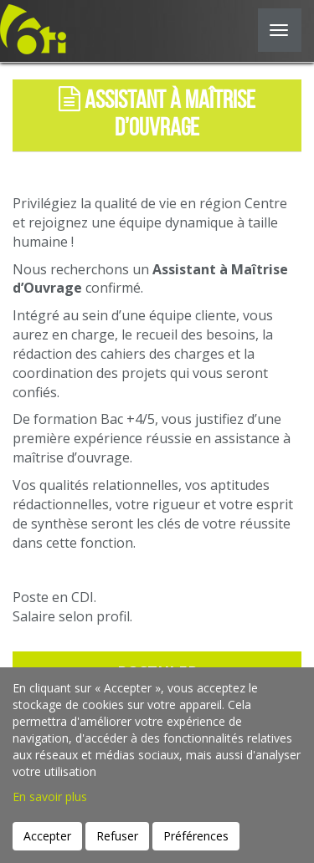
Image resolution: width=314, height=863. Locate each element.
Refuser (117, 836)
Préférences (196, 836)
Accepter (47, 836)
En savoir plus (50, 796)
